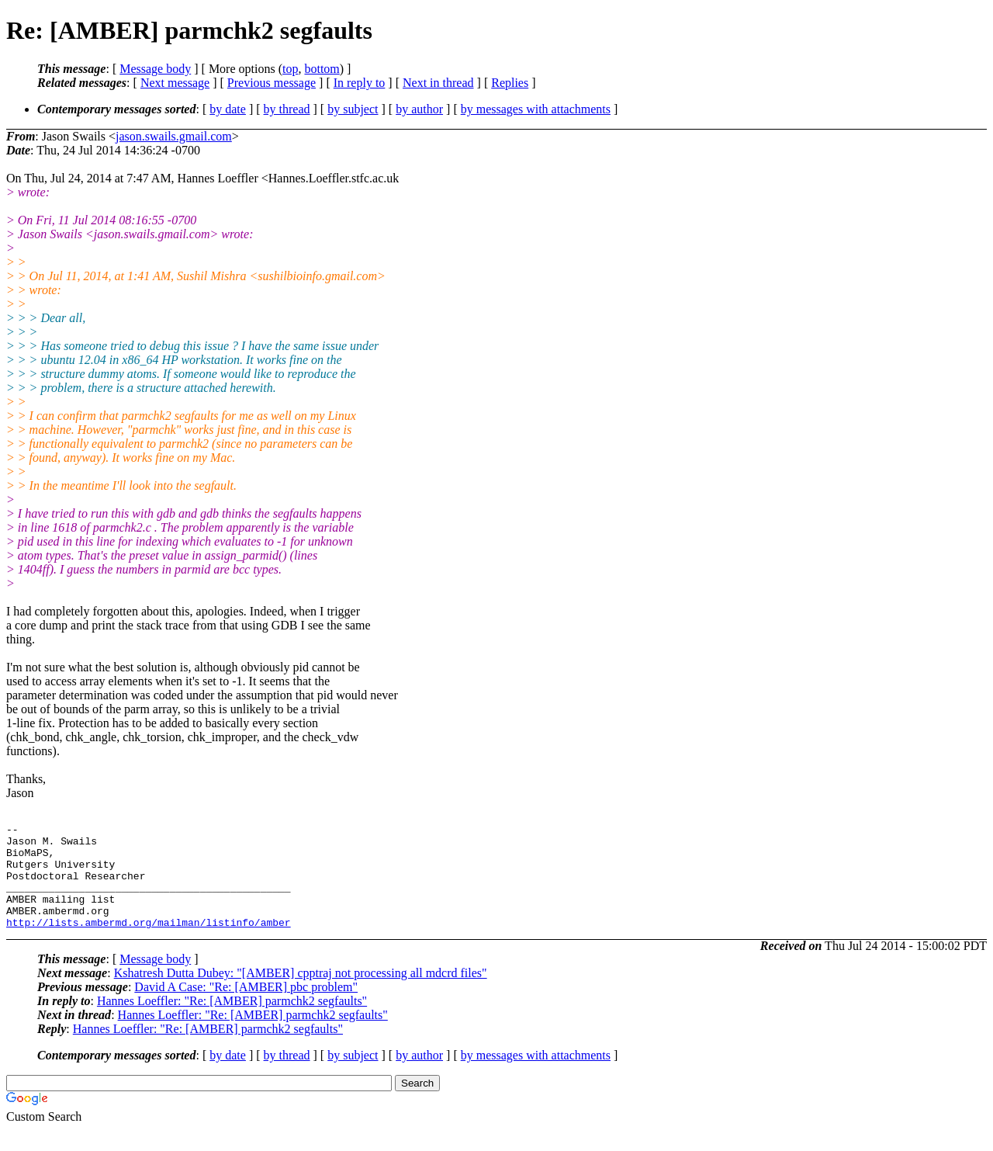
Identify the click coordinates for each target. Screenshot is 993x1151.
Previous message (271, 82)
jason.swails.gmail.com (174, 136)
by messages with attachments (536, 109)
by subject (352, 109)
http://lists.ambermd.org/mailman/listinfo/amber (148, 943)
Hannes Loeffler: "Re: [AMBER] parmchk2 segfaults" (232, 1021)
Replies (509, 82)
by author (419, 109)
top (290, 68)
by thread (287, 109)
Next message (174, 82)
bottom (321, 68)
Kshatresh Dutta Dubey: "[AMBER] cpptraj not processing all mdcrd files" (300, 993)
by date (227, 109)
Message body (155, 68)
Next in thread (438, 82)
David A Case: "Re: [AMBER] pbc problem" (246, 1007)
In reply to (360, 82)
